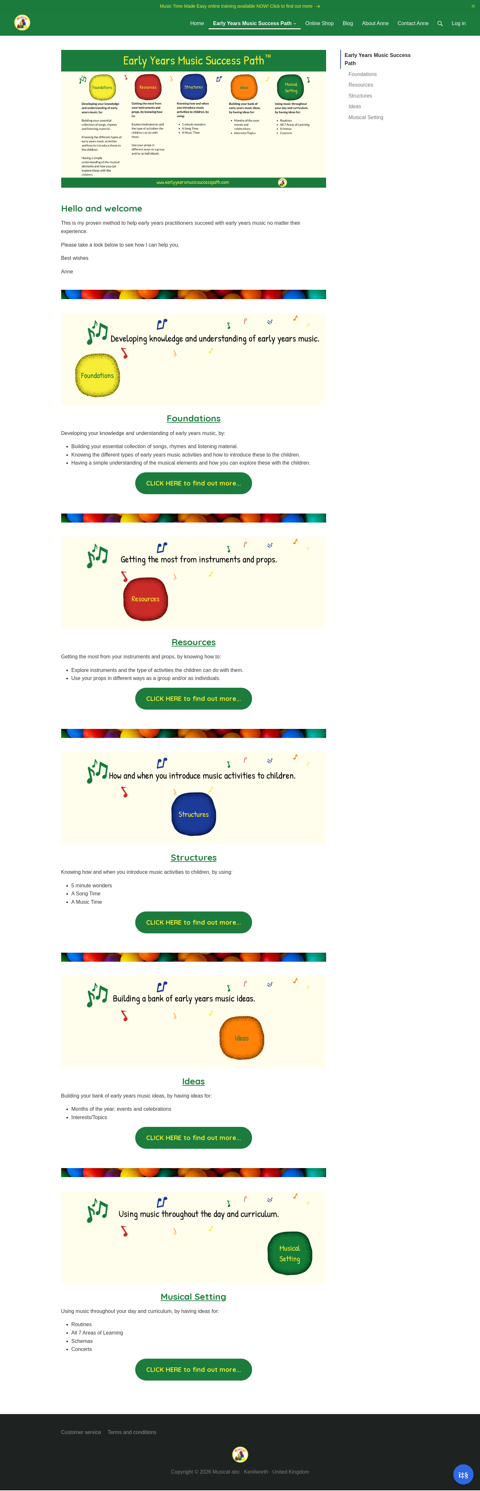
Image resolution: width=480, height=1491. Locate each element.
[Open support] (463, 1474)
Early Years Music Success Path (378, 60)
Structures (360, 96)
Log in (459, 23)
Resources (361, 85)
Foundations (363, 75)
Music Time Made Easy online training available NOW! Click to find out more (240, 6)
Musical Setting (366, 118)
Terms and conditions (132, 1432)
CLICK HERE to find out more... (193, 484)
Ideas (355, 107)
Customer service (81, 1432)
